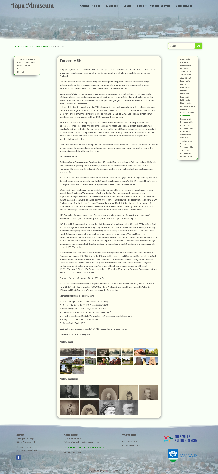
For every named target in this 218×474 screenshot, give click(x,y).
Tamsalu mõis (186, 141)
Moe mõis (184, 110)
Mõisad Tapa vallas (26, 63)
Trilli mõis (184, 151)
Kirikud (20, 72)
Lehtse (127, 6)
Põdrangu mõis (186, 122)
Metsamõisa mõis (187, 107)
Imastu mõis (185, 69)
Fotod (140, 6)
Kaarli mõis (185, 81)
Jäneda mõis (185, 75)
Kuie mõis (184, 91)
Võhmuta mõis (186, 157)
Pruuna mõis (185, 119)
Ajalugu (96, 6)
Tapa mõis (184, 144)
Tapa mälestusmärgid (27, 59)
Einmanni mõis (186, 66)
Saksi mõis (184, 138)
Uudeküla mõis (186, 154)
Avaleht (84, 6)
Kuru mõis (184, 97)
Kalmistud (21, 69)
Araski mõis (185, 59)
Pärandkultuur (23, 66)
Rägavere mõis (186, 129)
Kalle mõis (184, 84)
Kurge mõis (185, 94)
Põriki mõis (185, 125)
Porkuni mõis (185, 116)
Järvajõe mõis (186, 78)
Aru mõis (184, 63)
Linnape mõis (185, 103)
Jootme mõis (185, 72)
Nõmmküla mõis (187, 113)
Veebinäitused (184, 6)
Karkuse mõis (185, 88)
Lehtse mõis (185, 100)
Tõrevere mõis (186, 147)
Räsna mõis (185, 132)
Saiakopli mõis (186, 135)
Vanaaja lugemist (160, 6)
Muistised (112, 6)
